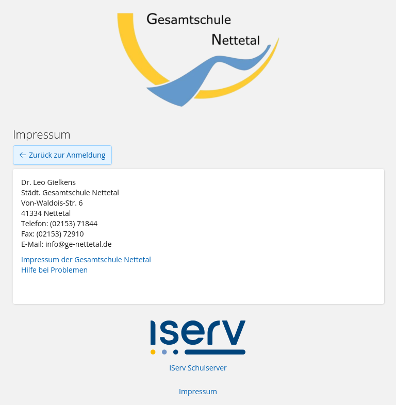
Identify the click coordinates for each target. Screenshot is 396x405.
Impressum (198, 391)
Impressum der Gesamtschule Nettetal (86, 259)
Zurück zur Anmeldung (62, 155)
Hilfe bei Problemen (54, 270)
